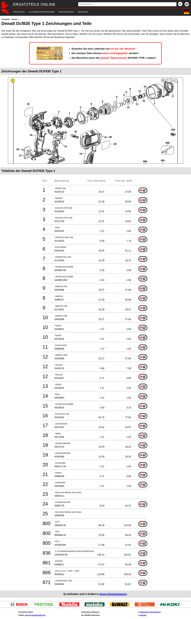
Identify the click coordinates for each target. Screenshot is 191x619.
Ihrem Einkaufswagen (113, 594)
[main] (95, 308)
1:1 (169, 80)
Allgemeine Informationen (150, 612)
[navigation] (92, 12)
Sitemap (143, 615)
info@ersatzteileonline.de (35, 615)
